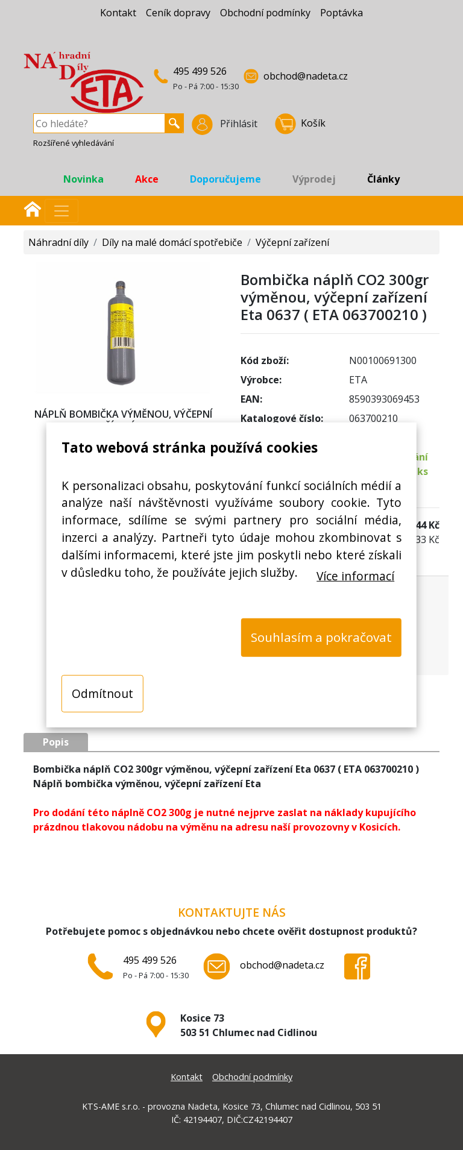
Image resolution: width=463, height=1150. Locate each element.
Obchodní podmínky (265, 12)
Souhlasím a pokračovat (321, 637)
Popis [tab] (56, 742)
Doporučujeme (225, 179)
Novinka (83, 179)
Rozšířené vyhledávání (73, 142)
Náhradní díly (58, 242)
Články (383, 179)
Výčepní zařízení (292, 242)
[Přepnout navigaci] (61, 211)
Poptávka (341, 12)
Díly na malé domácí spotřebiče (172, 242)
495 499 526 (200, 71)
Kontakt (118, 12)
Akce (147, 179)
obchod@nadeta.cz (305, 76)
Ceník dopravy (178, 12)
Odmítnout (102, 693)
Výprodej (314, 179)
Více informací (355, 575)
